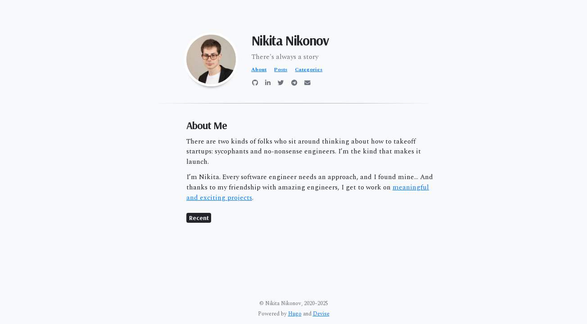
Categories (308, 69)
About (258, 69)
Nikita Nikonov (290, 40)
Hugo (295, 314)
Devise (321, 314)
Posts (280, 69)
